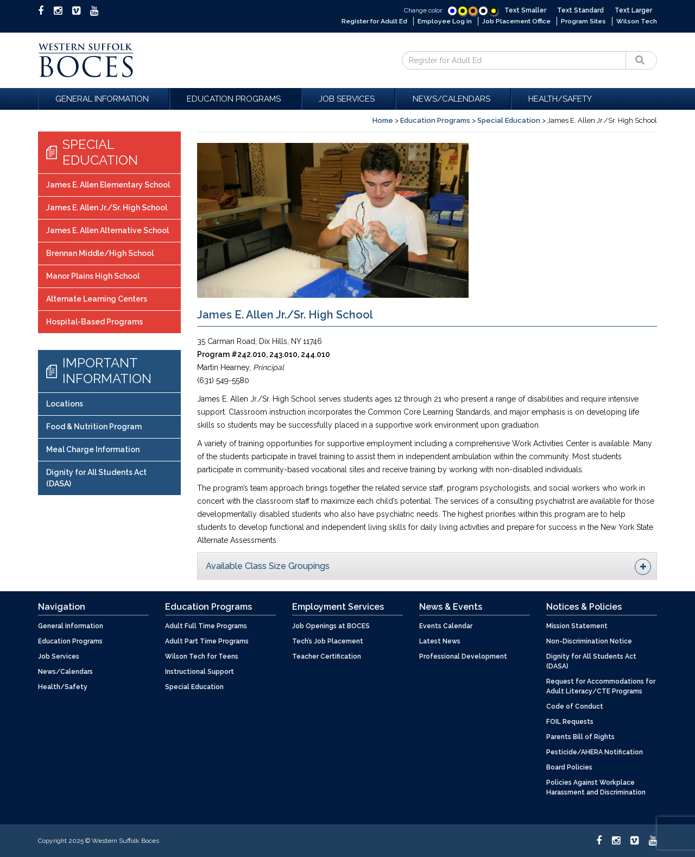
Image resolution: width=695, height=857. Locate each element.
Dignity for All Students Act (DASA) (96, 477)
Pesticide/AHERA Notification (594, 751)
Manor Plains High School (93, 276)
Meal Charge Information (93, 449)
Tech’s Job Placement (327, 641)
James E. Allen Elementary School (108, 184)
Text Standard (580, 10)
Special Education (508, 120)
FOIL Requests (569, 721)
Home (382, 120)
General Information (103, 98)
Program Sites (583, 21)
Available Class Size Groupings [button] (429, 566)
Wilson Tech (637, 21)
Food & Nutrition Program (94, 426)
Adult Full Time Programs (206, 625)
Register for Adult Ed (371, 21)
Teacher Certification (326, 656)
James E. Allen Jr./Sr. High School (106, 207)
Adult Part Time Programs (207, 641)
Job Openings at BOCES (331, 625)
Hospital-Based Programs (94, 321)
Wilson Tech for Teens (201, 656)
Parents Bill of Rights (580, 736)
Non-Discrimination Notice (589, 641)
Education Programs (235, 98)
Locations (64, 403)
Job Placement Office (516, 21)
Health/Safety (560, 98)
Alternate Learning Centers (96, 299)
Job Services (348, 98)
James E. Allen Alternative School (107, 230)
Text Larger (633, 10)
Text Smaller (525, 10)
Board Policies (569, 767)
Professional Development (463, 656)
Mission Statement (577, 625)
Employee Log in (443, 21)
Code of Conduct (574, 706)
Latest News (439, 641)
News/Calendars (453, 98)
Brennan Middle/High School (100, 253)
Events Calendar (445, 625)
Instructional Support (199, 671)
